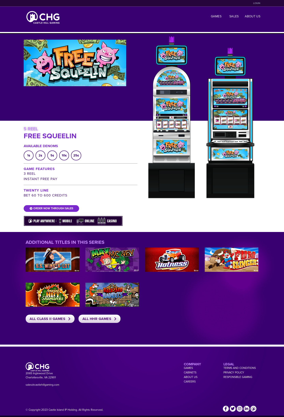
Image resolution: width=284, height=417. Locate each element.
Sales (234, 16)
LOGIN (256, 3)
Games (217, 16)
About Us (252, 16)
